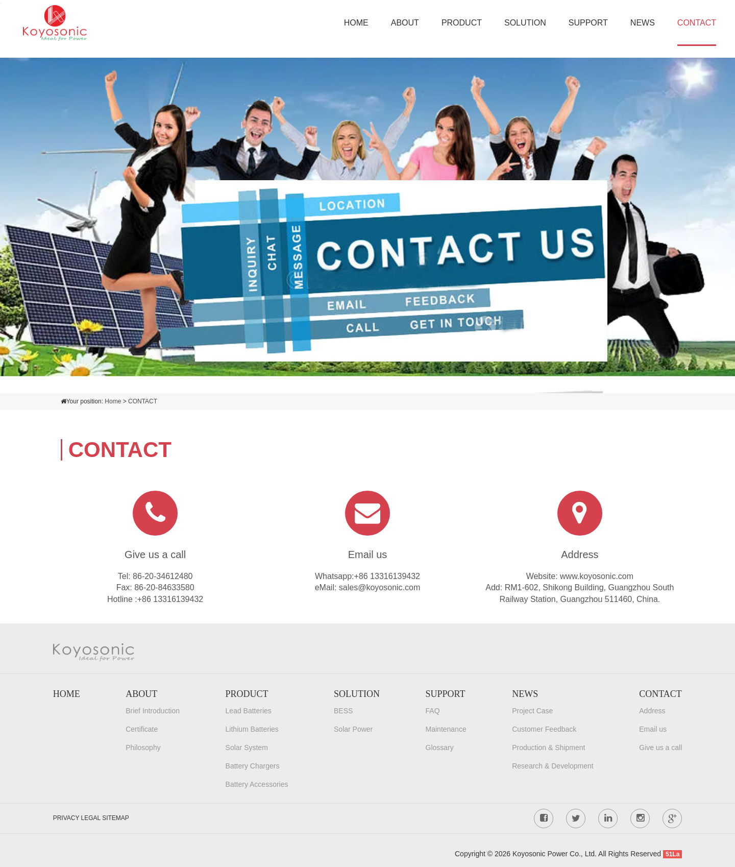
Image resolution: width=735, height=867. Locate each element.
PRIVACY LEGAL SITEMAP (91, 818)
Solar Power (353, 729)
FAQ (433, 711)
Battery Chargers (253, 766)
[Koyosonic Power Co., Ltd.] (55, 22)
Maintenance (446, 729)
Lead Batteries (249, 711)
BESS (343, 711)
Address (652, 711)
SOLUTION (525, 22)
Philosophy (143, 747)
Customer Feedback (544, 729)
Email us (653, 729)
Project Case (532, 711)
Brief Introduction (153, 711)
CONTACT (696, 22)
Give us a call (660, 747)
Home (113, 401)
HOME (356, 22)
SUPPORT (588, 22)
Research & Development (553, 766)
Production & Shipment (548, 747)
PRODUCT (462, 22)
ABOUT (405, 22)
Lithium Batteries (252, 729)
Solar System (247, 747)
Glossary (440, 747)
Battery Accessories (257, 784)
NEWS (642, 22)
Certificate (142, 729)
